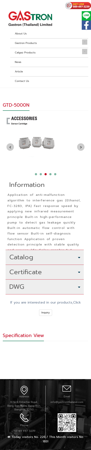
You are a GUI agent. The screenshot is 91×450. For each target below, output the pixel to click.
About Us (21, 34)
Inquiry (46, 313)
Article (19, 72)
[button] (36, 174)
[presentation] (10, 147)
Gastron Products (26, 43)
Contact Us (22, 81)
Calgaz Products (25, 53)
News (18, 62)
